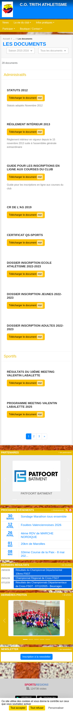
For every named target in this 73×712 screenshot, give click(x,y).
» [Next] (44, 436)
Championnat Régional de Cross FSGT (37, 578)
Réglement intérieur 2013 (28, 124)
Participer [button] (7, 28)
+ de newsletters (64, 649)
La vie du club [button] (21, 22)
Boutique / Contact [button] (30, 28)
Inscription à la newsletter (36, 656)
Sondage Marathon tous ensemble (44, 516)
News (5, 22)
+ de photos (66, 595)
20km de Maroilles (33, 543)
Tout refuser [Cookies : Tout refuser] (36, 708)
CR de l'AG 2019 (19, 207)
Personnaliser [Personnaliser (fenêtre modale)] (56, 708)
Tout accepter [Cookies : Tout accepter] (17, 708)
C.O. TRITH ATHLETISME (43, 4)
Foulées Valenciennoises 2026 (41, 525)
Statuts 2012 (17, 90)
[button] (4, 480)
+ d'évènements (57, 510)
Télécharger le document (26, 98)
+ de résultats (66, 565)
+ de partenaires (64, 452)
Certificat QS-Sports (25, 235)
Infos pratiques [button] (44, 22)
